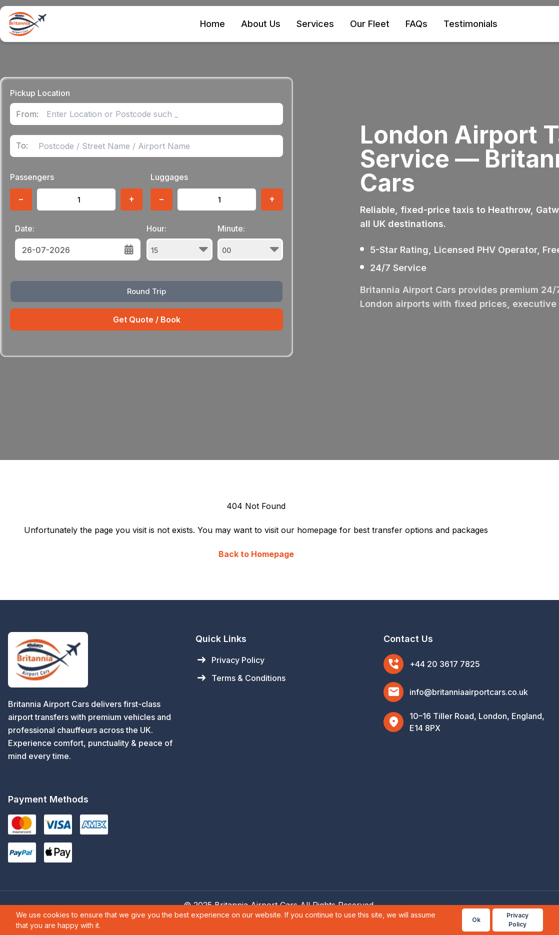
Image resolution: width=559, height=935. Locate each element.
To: (22, 145)
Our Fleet (370, 23)
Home (212, 23)
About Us (260, 23)
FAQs (417, 23)
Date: (24, 229)
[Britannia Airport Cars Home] (92, 660)
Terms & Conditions (241, 678)
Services (315, 23)
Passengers (32, 177)
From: (27, 114)
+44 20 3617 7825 (445, 664)
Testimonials (471, 23)
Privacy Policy (230, 660)
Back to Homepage (256, 554)
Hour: (179, 242)
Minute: (251, 242)
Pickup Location (40, 93)
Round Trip (146, 291)
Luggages (169, 177)
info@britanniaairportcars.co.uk (469, 692)
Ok (476, 920)
